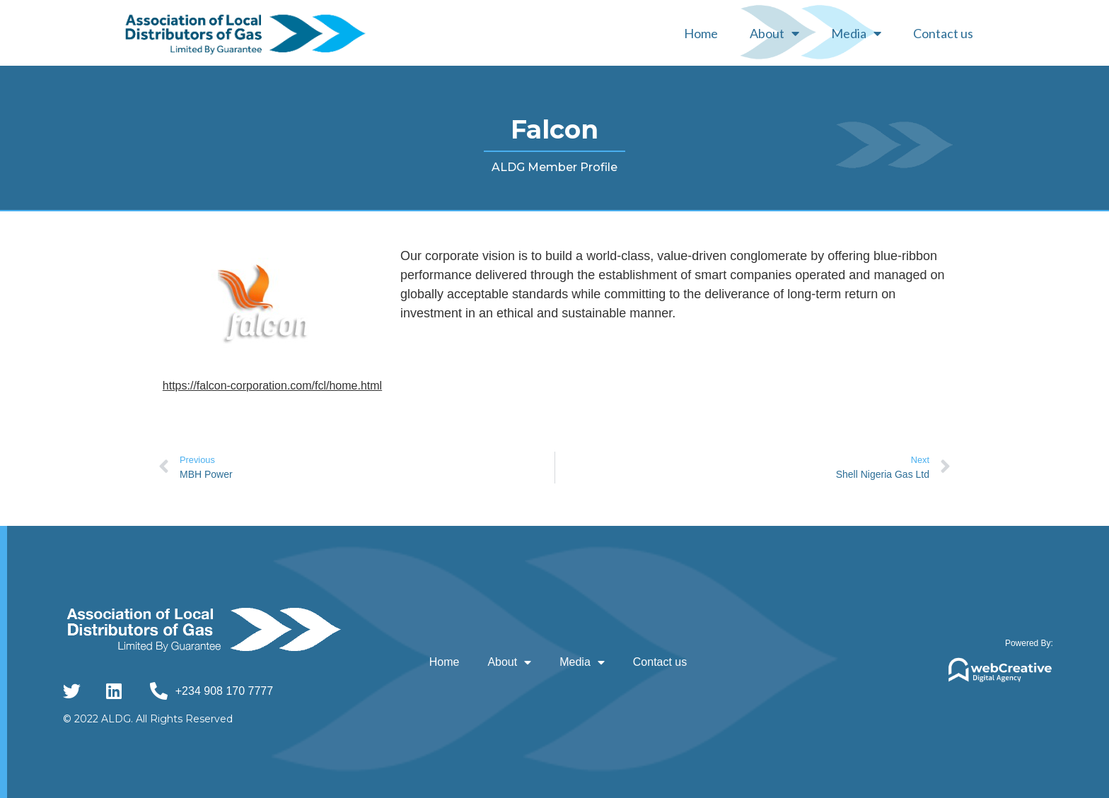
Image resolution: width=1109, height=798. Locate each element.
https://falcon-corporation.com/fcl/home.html (272, 386)
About (774, 33)
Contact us (943, 33)
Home (701, 33)
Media (856, 33)
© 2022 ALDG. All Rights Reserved (148, 718)
